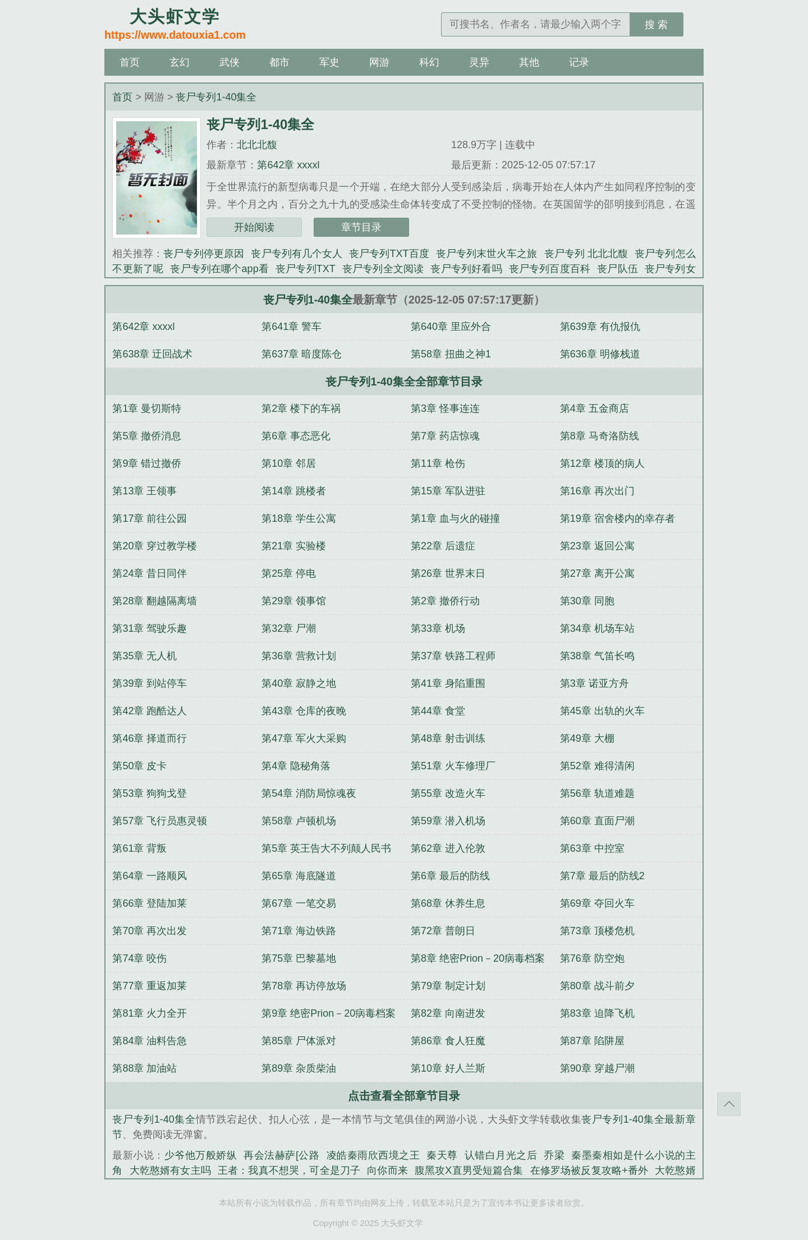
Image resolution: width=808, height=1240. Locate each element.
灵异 (479, 62)
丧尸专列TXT (306, 268)
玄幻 (179, 62)
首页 (130, 62)
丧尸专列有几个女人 (296, 253)
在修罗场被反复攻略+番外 (589, 1170)
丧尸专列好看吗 (466, 268)
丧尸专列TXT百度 (389, 253)
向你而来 (387, 1170)
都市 (279, 62)
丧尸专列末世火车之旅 (487, 253)
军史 (329, 62)
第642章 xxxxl (288, 165)
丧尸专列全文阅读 (383, 268)
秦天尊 (442, 1155)
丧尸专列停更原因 (204, 253)
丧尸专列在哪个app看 (219, 268)
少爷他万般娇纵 (200, 1155)
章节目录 (361, 227)
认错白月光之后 (501, 1155)
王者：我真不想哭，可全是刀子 (289, 1170)
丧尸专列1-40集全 (216, 97)
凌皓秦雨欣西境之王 (373, 1155)
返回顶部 (729, 1104)
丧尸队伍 (617, 268)
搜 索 (656, 24)
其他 (529, 62)
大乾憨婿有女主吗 (170, 1170)
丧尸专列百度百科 (549, 268)
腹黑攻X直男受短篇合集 (469, 1170)
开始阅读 (254, 227)
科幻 (429, 62)
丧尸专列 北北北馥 (586, 253)
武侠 (229, 62)
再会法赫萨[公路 (281, 1155)
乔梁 (554, 1155)
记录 (579, 62)
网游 (379, 62)
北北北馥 (257, 144)
